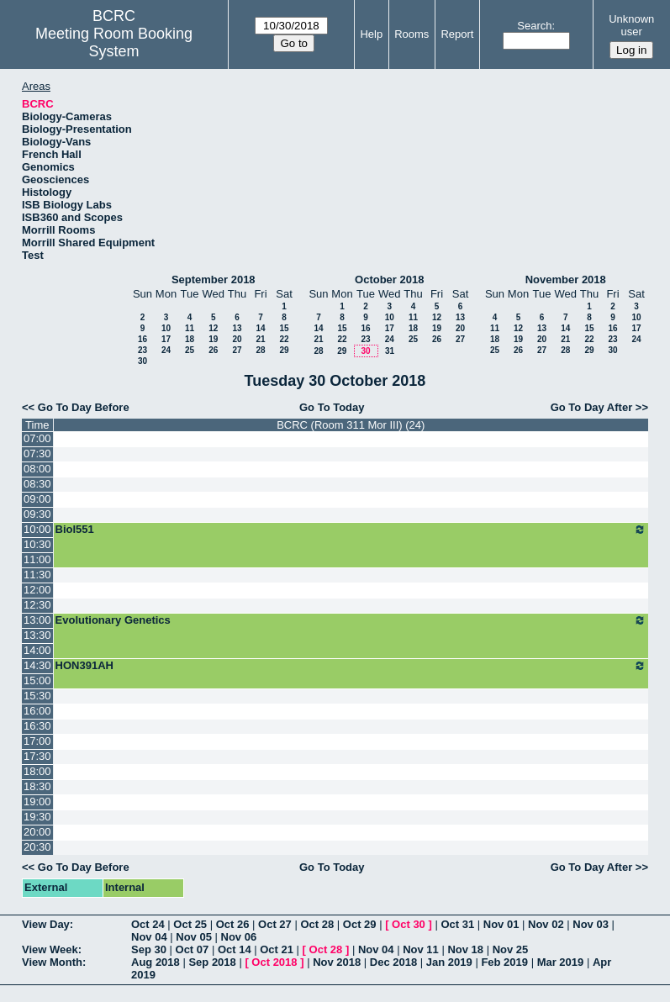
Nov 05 (194, 937)
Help (371, 34)
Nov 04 (149, 937)
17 (166, 339)
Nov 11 (421, 949)
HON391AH (350, 665)
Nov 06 (239, 937)
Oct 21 (276, 949)
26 (213, 350)
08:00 (37, 468)
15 (283, 328)
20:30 (37, 847)
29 (283, 350)
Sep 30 (148, 949)
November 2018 (565, 279)
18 (189, 339)
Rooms (411, 34)
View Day (46, 924)
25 (189, 350)
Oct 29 (360, 924)
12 (213, 328)
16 (142, 339)
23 (142, 350)
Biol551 (350, 529)
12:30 (37, 605)
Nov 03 (590, 924)
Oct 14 (234, 949)
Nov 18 (465, 949)
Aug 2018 (155, 962)
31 (389, 351)
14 (260, 328)
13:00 (37, 620)
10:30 (37, 544)
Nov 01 (501, 924)
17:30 (37, 756)
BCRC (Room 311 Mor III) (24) (351, 425)
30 (142, 361)
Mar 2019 (560, 962)
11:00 (37, 559)
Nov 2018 (337, 962)
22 (283, 339)
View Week (50, 949)
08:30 (37, 483)
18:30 (37, 786)
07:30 (37, 453)
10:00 (37, 529)
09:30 (37, 514)
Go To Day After (592, 407)
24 (166, 350)
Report (457, 34)
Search (534, 25)
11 (189, 328)
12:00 (37, 589)
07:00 (37, 438)
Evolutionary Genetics (350, 620)
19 (213, 339)
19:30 (37, 816)
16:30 (37, 726)
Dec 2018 (393, 962)
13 (236, 328)
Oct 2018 (274, 962)
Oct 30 (408, 924)
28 (260, 350)
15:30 (37, 695)
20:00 (37, 831)
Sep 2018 (211, 962)
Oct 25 (190, 924)
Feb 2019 (504, 962)
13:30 (37, 635)
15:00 (37, 680)
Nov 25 (511, 949)
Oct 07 (192, 949)
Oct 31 (457, 924)
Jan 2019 (449, 962)
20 (236, 339)
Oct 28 (317, 924)
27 (236, 350)
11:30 (37, 574)
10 (166, 328)
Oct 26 (233, 924)
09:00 (37, 499)
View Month (52, 962)
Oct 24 (148, 924)
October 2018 (389, 279)
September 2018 (213, 279)
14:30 (37, 665)
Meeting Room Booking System (114, 42)
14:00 (37, 650)
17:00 (37, 741)
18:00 (37, 771)
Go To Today (332, 407)
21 (260, 339)
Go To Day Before (83, 407)
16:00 (37, 710)
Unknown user (631, 25)
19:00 (37, 801)
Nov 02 (546, 924)
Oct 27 (275, 924)
